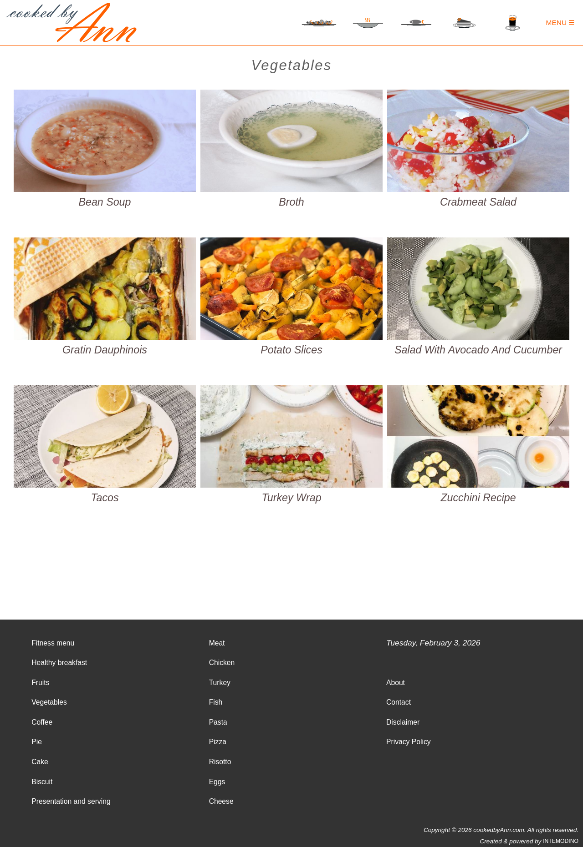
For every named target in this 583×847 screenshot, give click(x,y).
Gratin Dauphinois (104, 350)
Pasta (218, 722)
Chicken (222, 662)
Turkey (219, 682)
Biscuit (41, 782)
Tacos (104, 498)
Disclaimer (402, 722)
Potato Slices (291, 350)
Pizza (217, 742)
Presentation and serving (70, 801)
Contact (398, 702)
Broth (291, 202)
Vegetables (49, 702)
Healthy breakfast (59, 662)
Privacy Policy (408, 742)
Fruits (40, 682)
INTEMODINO (560, 841)
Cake (39, 762)
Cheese (221, 801)
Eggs (217, 782)
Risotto (220, 762)
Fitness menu (52, 643)
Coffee (41, 722)
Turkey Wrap (291, 498)
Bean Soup (105, 202)
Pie (36, 742)
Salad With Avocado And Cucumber (478, 350)
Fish (216, 702)
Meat (217, 643)
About (395, 682)
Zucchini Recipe (478, 498)
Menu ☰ (560, 22)
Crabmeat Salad (478, 202)
